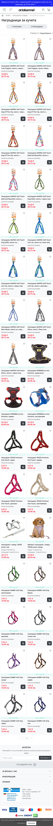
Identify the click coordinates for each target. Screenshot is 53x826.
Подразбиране (45, 33)
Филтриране (37, 26)
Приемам (31, 823)
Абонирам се (45, 758)
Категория (16, 26)
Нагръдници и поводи (20, 15)
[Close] (51, 4)
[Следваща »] (31, 738)
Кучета (8, 15)
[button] (26, 771)
